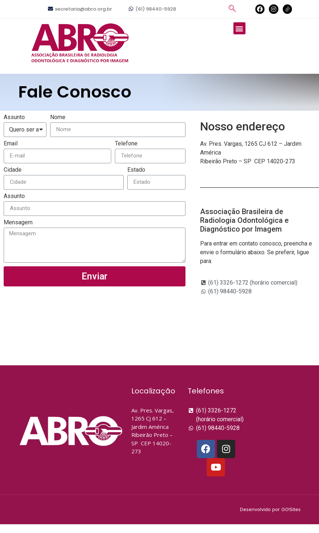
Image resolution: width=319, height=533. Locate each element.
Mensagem (18, 223)
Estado (136, 170)
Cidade (13, 170)
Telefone (126, 144)
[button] (239, 28)
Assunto (14, 117)
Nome (57, 117)
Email (11, 144)
